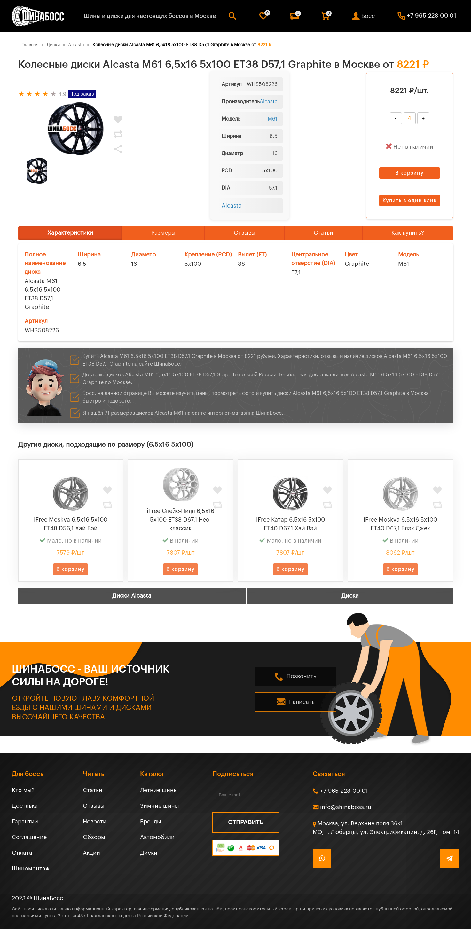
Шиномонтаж (31, 868)
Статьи (323, 233)
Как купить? (407, 233)
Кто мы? (23, 790)
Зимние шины (159, 806)
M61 (273, 119)
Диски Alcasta (131, 596)
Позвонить (301, 676)
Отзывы (244, 233)
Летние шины (159, 790)
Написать (301, 702)
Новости (94, 821)
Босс (368, 16)
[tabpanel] (75, 128)
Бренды (150, 821)
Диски (350, 596)
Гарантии (25, 821)
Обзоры (94, 837)
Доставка (25, 806)
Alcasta (269, 101)
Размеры (163, 233)
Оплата (22, 853)
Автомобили (157, 837)
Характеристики (70, 233)
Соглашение (29, 837)
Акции (91, 853)
